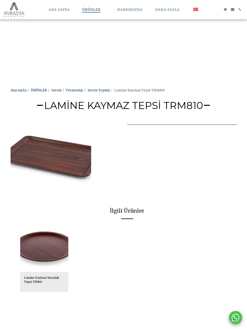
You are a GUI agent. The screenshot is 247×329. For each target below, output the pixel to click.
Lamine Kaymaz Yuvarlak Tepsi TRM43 (42, 280)
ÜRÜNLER (39, 90)
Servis (56, 90)
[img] (44, 248)
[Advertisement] (121, 33)
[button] (203, 9)
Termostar (74, 90)
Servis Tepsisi (99, 90)
